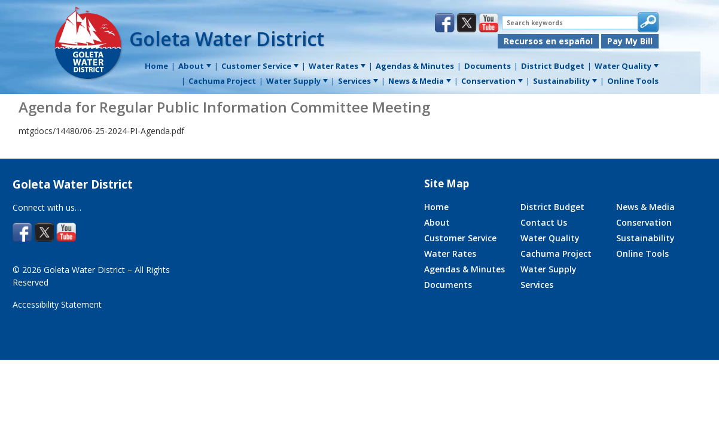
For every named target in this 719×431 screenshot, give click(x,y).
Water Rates (450, 253)
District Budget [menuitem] (552, 65)
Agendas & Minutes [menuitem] (415, 65)
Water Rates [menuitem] (337, 65)
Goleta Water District (226, 38)
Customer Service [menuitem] (259, 65)
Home (436, 207)
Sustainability (645, 238)
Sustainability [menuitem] (565, 80)
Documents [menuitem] (487, 65)
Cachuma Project (556, 253)
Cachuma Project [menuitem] (222, 80)
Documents (448, 284)
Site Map (446, 183)
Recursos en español (548, 41)
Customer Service (460, 238)
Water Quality (550, 238)
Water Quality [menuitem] (627, 65)
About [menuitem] (194, 65)
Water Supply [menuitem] (297, 80)
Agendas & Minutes (464, 269)
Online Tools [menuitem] (633, 80)
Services (536, 284)
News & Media (645, 207)
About (437, 222)
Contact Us (543, 222)
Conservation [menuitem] (492, 80)
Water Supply (548, 269)
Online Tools (642, 253)
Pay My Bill (630, 41)
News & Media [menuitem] (419, 80)
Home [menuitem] (156, 65)
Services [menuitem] (358, 80)
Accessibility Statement (57, 304)
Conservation (644, 222)
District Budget (552, 207)
